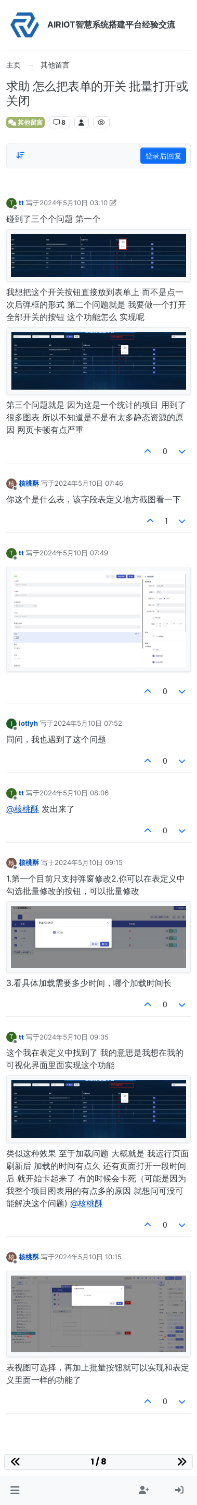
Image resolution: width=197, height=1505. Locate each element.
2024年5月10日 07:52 (88, 723)
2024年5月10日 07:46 (89, 483)
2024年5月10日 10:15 (88, 1257)
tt (21, 202)
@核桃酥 (22, 809)
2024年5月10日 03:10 (74, 202)
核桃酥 (29, 483)
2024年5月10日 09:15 (89, 862)
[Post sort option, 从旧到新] (20, 155)
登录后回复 (163, 155)
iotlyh (28, 723)
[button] (14, 1490)
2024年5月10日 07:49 (74, 553)
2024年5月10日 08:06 (74, 793)
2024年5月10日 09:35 (74, 1037)
